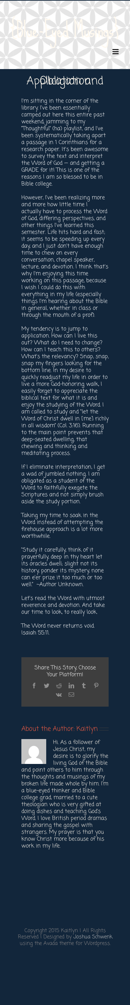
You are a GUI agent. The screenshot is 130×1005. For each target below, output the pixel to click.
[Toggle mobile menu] (116, 51)
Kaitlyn (87, 729)
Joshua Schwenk (92, 937)
